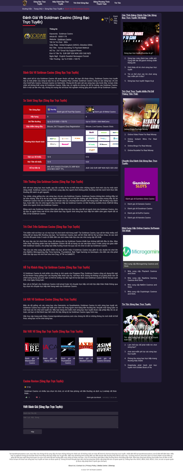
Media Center (102, 466)
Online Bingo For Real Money (139, 146)
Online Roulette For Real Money (140, 150)
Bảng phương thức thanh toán (101, 3)
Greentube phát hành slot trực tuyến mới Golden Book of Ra (142, 366)
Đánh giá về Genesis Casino (139, 204)
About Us (71, 466)
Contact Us (81, 466)
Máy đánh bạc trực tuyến (60, 3)
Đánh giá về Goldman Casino (77, 9)
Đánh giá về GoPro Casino (138, 213)
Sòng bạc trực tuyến (39, 3)
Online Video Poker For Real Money (142, 134)
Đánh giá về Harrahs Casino (139, 218)
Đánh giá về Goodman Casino (140, 208)
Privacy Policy (91, 466)
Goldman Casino (64, 39)
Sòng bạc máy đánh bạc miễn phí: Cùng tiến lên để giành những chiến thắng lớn (142, 60)
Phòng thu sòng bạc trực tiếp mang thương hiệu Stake (142, 359)
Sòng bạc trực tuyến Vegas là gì (141, 81)
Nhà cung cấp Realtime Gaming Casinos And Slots (142, 279)
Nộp (32, 432)
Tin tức (117, 3)
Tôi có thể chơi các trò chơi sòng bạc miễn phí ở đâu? (142, 75)
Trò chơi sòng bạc (81, 3)
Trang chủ (38, 9)
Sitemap (112, 466)
